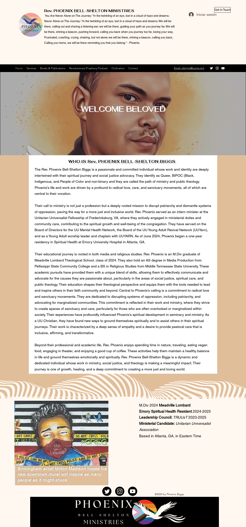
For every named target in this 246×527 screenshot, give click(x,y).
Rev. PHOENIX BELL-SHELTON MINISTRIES (89, 10)
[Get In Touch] (222, 10)
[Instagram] (217, 68)
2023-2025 (196, 417)
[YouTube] (223, 68)
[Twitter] (211, 68)
